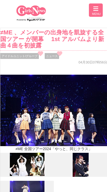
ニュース (52, 56)
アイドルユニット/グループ (20, 56)
